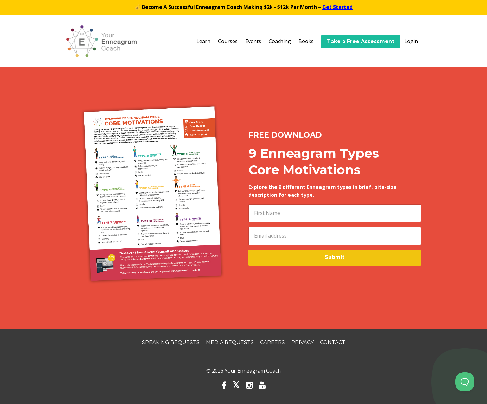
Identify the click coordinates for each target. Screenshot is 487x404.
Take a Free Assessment (360, 41)
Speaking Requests (171, 342)
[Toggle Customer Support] (464, 381)
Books (306, 41)
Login (411, 41)
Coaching (280, 41)
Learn (203, 41)
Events (253, 41)
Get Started (337, 6)
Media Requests (230, 342)
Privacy (302, 342)
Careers (272, 342)
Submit (334, 257)
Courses (228, 41)
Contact (332, 342)
